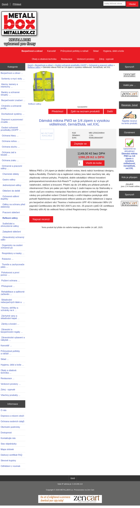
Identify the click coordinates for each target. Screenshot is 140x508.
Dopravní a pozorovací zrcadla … (12, 120)
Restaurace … (7, 378)
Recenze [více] (129, 105)
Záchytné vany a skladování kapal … (10, 317)
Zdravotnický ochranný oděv (12, 238)
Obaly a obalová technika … (8, 371)
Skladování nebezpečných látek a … (13, 301)
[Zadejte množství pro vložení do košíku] (80, 163)
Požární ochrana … (10, 280)
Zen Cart (90, 490)
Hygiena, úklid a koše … (12, 365)
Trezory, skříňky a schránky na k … (9, 309)
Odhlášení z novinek (10, 466)
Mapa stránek (7, 449)
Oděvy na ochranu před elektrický (13, 205)
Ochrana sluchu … (10, 147)
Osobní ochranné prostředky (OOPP (71, 65)
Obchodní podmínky (10, 427)
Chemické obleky (10, 174)
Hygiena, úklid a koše (113, 51)
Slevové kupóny (8, 460)
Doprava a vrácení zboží (12, 416)
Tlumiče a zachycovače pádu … (12, 265)
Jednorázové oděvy (11, 185)
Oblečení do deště (10, 191)
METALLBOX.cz (66, 490)
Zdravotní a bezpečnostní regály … (12, 330)
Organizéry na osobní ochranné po (12, 246)
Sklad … (5, 359)
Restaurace (66, 59)
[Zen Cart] (70, 502)
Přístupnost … (8, 286)
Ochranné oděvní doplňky (10, 197)
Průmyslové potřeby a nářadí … (10, 352)
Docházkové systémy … (12, 114)
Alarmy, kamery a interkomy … (9, 85)
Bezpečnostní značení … (13, 100)
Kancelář (51, 51)
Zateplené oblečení (11, 232)
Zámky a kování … (10, 324)
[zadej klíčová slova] (114, 3)
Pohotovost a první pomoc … (10, 273)
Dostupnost (6, 432)
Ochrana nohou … (10, 141)
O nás (3, 410)
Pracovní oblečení (10, 212)
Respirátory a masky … (12, 253)
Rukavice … (7, 259)
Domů (5, 4)
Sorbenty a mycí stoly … (13, 79)
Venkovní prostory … (11, 384)
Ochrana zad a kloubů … (8, 153)
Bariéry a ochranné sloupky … (10, 93)
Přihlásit (17, 4)
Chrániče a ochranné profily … (11, 107)
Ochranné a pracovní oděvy (101, 65)
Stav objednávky (9, 444)
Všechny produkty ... (10, 395)
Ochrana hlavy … (10, 135)
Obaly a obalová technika (44, 59)
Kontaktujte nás (8, 438)
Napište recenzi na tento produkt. (129, 118)
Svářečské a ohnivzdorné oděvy (10, 224)
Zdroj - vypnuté (106, 59)
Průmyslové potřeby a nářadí (75, 51)
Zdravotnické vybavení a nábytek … (13, 338)
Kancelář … (6, 345)
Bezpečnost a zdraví (44, 65)
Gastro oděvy (8, 179)
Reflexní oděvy (34, 67)
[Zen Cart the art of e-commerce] (129, 75)
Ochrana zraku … (10, 160)
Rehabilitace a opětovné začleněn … (12, 293)
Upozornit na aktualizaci (129, 154)
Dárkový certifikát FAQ (11, 455)
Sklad (95, 51)
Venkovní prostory (85, 59)
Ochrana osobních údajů (12, 421)
